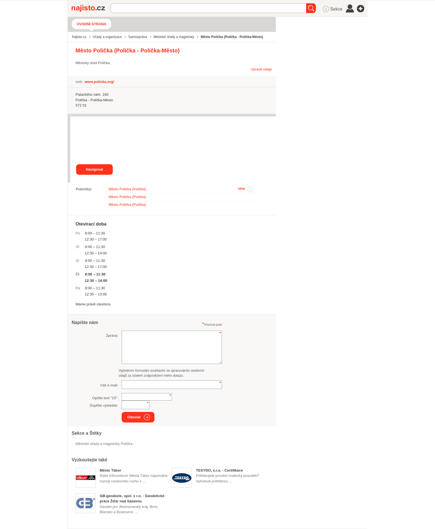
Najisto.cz (91, 8)
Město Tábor (110, 470)
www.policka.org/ (99, 82)
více (241, 188)
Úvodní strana (91, 24)
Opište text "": (105, 398)
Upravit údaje (261, 69)
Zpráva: (112, 335)
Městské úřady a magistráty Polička (104, 444)
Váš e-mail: (109, 385)
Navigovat (94, 169)
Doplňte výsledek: (104, 405)
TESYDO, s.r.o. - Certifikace (219, 470)
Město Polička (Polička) (127, 189)
